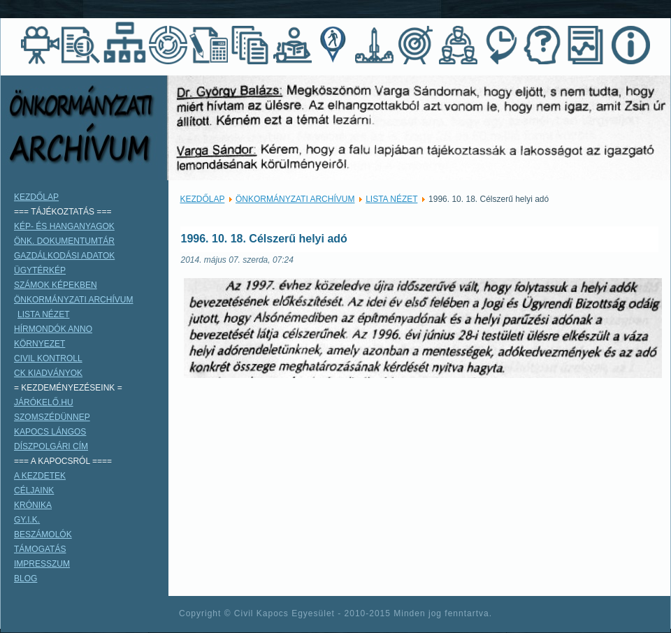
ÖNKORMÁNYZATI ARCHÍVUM (295, 199)
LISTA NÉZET (391, 199)
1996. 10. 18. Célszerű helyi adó (264, 239)
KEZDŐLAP (202, 199)
